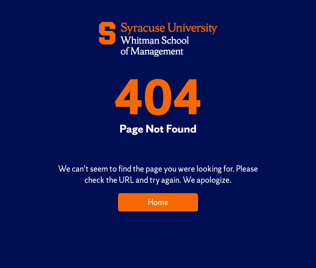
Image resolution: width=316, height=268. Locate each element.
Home (158, 202)
